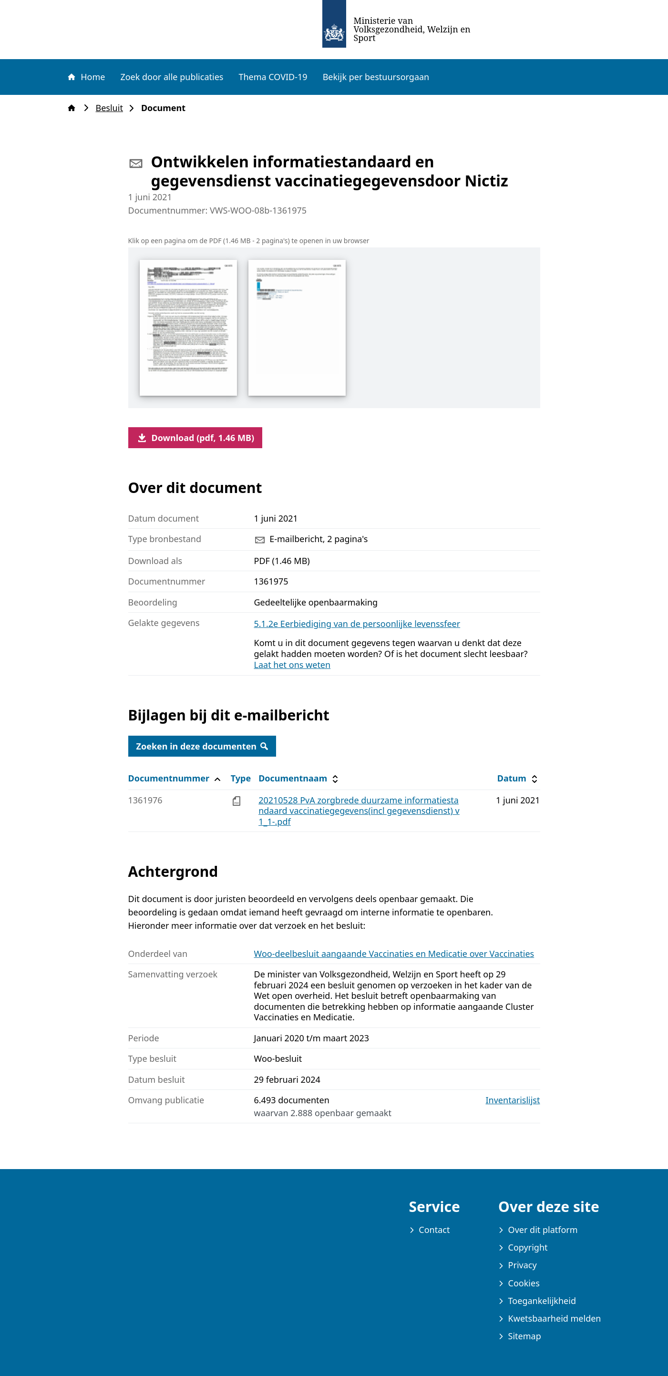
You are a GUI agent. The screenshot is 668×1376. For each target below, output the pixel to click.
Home (85, 76)
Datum (518, 778)
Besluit (112, 108)
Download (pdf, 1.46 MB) (195, 437)
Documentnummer (175, 778)
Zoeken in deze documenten (202, 746)
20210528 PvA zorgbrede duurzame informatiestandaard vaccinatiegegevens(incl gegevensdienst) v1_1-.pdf (359, 810)
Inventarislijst (513, 1100)
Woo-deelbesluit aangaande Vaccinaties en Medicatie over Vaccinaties (394, 953)
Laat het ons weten (292, 664)
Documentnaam (299, 778)
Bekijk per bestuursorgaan (376, 76)
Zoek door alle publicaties (171, 76)
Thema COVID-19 (272, 76)
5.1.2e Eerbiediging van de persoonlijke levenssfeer (357, 623)
